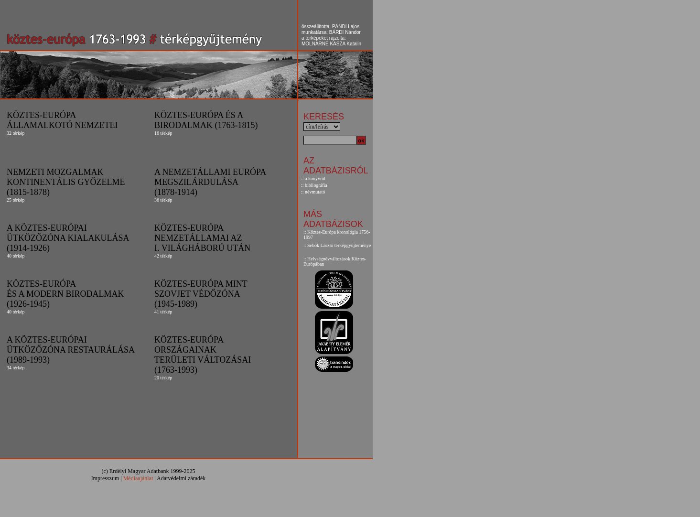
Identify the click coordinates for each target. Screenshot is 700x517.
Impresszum (105, 478)
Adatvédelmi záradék (181, 478)
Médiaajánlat (138, 478)
